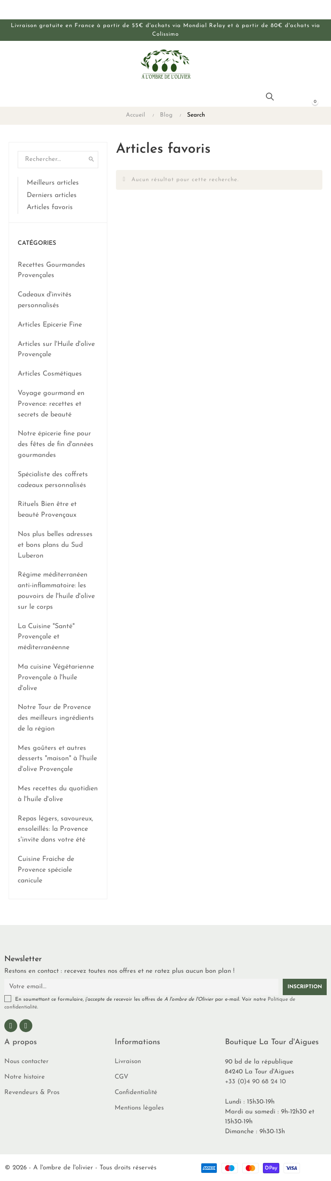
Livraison (128, 1061)
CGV (121, 1077)
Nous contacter (26, 1061)
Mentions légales (139, 1108)
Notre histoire (24, 1077)
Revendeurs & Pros (31, 1092)
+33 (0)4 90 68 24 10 (255, 1082)
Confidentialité (136, 1092)
